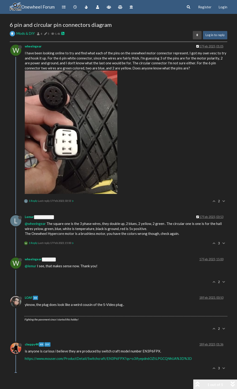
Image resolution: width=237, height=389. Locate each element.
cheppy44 (31, 344)
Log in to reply (215, 35)
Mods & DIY (25, 33)
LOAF (28, 297)
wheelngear (33, 46)
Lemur (29, 217)
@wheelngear (44, 217)
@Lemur (49, 259)
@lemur (30, 266)
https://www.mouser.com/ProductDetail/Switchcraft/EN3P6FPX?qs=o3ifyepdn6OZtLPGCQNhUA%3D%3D (108, 358)
